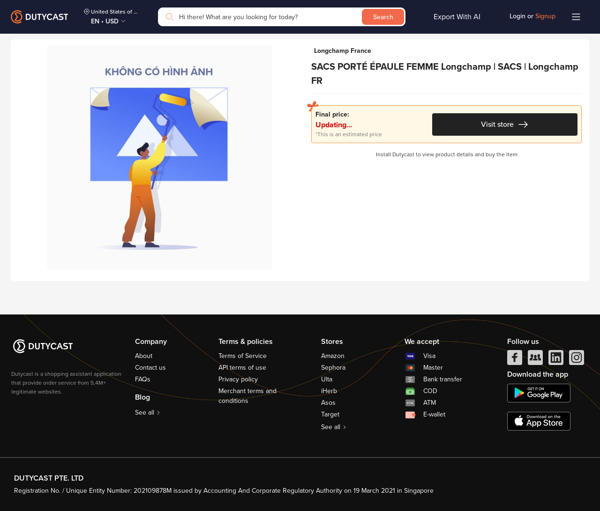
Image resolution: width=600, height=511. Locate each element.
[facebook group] (535, 360)
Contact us (150, 368)
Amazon (333, 356)
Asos (328, 403)
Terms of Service (242, 356)
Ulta (326, 379)
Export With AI (457, 17)
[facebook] (514, 360)
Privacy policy (238, 379)
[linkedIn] (555, 360)
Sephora (333, 368)
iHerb (329, 391)
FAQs (142, 379)
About (143, 356)
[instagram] (576, 360)
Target (330, 414)
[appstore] (538, 421)
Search (383, 17)
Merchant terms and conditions (247, 396)
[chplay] (538, 393)
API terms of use (242, 368)
